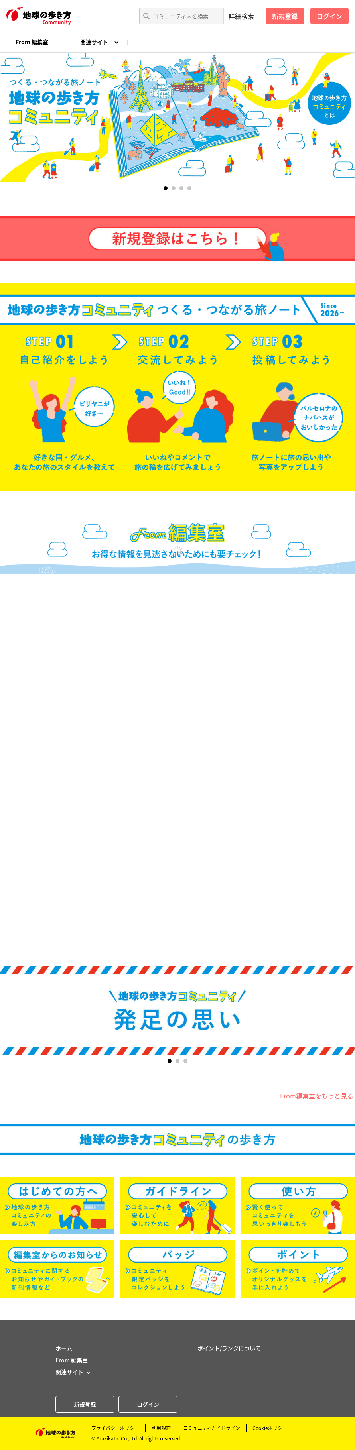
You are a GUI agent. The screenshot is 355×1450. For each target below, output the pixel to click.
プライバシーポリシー (115, 1428)
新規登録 (285, 16)
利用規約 (161, 1428)
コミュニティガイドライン (211, 1428)
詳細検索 (241, 16)
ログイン (329, 16)
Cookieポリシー (269, 1428)
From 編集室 (32, 42)
